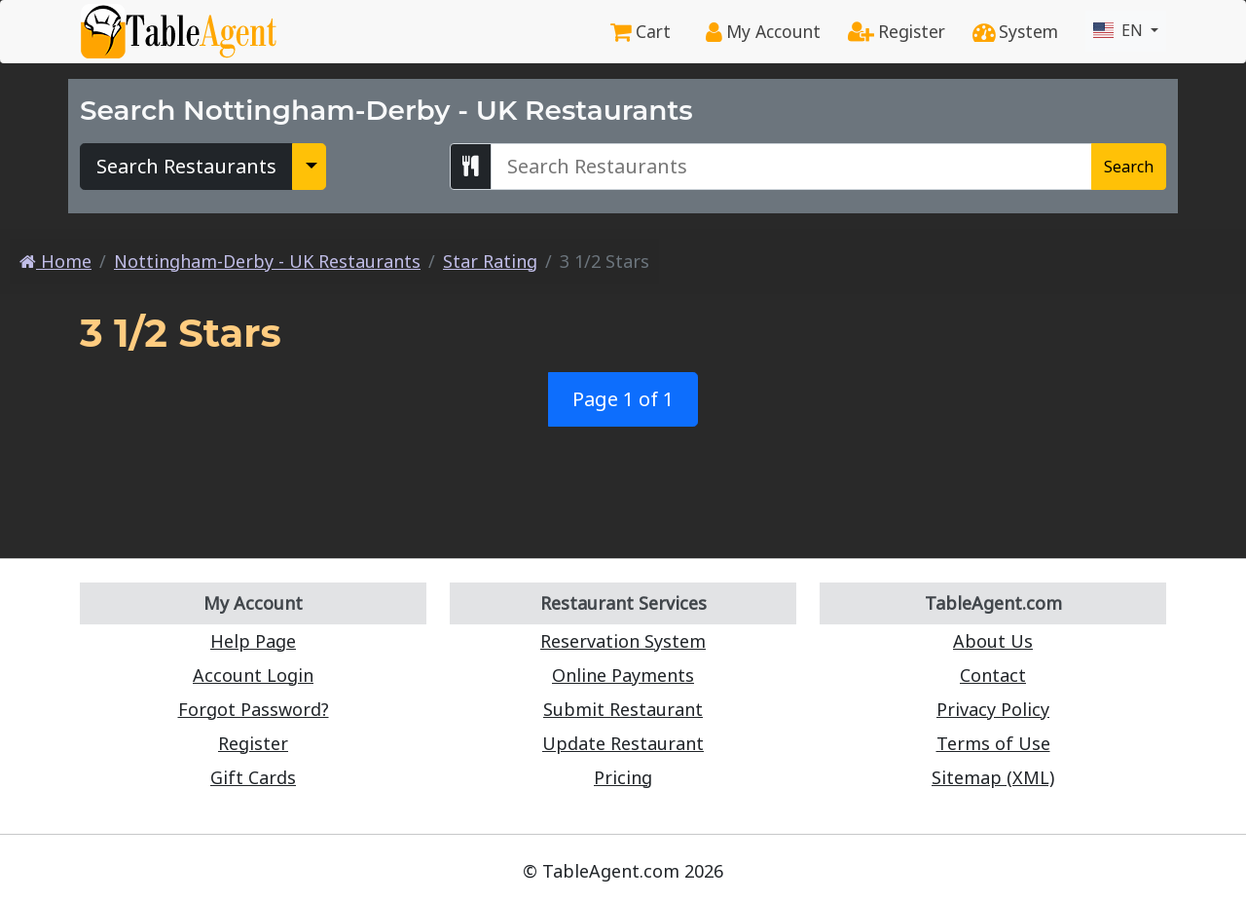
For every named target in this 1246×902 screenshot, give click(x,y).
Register (896, 31)
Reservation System (623, 641)
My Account (763, 31)
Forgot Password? (253, 709)
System (1015, 31)
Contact (993, 675)
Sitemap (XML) (993, 777)
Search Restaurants (186, 166)
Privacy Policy (992, 709)
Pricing (623, 777)
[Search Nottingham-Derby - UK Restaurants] (791, 166)
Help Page (253, 641)
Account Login (253, 675)
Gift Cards (253, 777)
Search (1129, 166)
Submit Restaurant (623, 709)
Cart (640, 31)
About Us (993, 641)
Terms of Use (993, 743)
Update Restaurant (623, 743)
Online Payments (623, 675)
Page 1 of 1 (623, 399)
